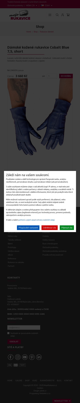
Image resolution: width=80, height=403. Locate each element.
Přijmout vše (66, 227)
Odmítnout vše (49, 227)
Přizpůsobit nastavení (28, 227)
